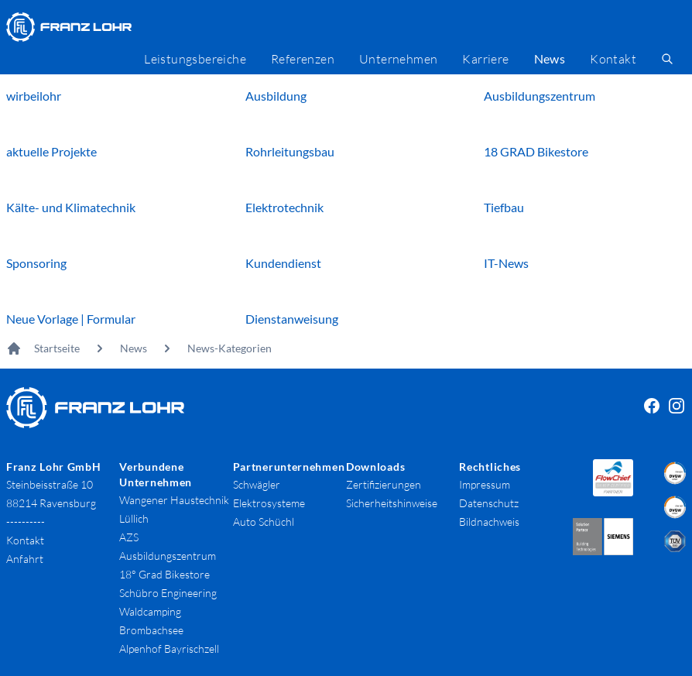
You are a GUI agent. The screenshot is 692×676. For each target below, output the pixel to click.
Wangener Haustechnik (174, 499)
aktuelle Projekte (51, 151)
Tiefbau (504, 207)
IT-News (506, 263)
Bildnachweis (489, 521)
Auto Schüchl (263, 521)
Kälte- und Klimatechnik (70, 207)
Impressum (484, 484)
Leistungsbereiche (195, 59)
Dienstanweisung (291, 318)
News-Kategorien (229, 348)
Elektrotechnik (284, 207)
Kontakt (613, 59)
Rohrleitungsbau (289, 151)
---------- (25, 521)
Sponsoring (36, 263)
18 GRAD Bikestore (536, 151)
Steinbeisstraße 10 (49, 484)
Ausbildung (276, 95)
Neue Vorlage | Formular (70, 318)
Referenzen (302, 59)
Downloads (375, 466)
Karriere (485, 59)
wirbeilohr (33, 95)
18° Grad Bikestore (164, 574)
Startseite (57, 348)
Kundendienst (283, 263)
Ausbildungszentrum (539, 95)
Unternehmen (398, 59)
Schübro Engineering (168, 592)
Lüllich (134, 518)
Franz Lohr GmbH (53, 466)
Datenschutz (489, 503)
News (133, 348)
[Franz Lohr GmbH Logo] (69, 27)
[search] (667, 58)
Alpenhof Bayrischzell (169, 648)
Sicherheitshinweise (391, 503)
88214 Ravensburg (51, 503)
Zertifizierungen (383, 484)
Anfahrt (24, 558)
